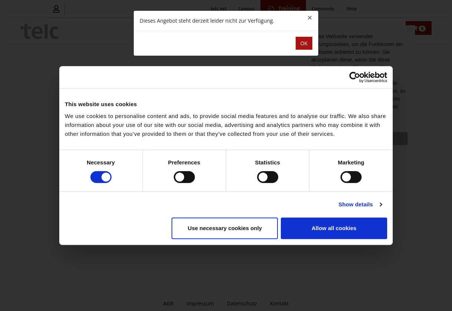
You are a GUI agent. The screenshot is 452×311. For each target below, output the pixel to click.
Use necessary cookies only (225, 228)
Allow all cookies (334, 228)
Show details (356, 204)
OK (304, 43)
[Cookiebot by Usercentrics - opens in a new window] (354, 77)
